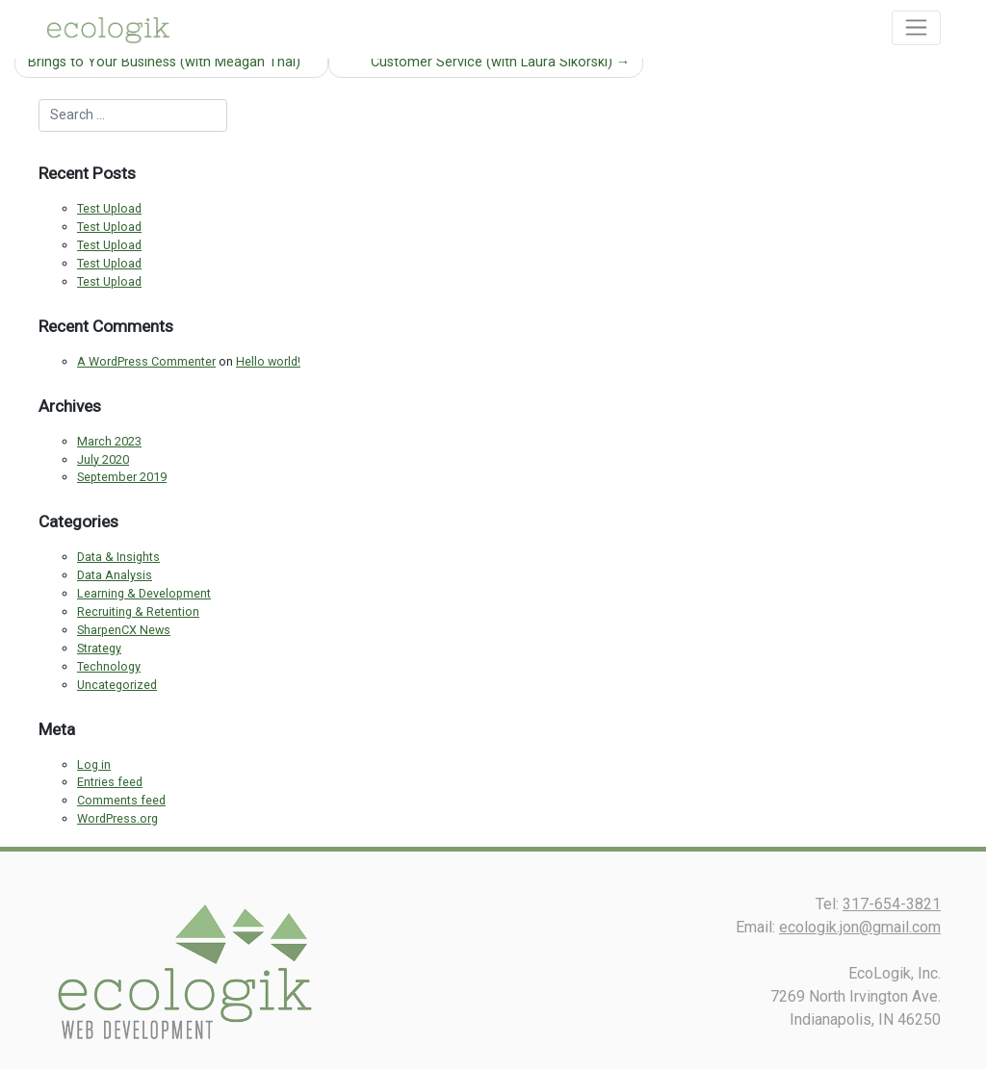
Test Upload (109, 208)
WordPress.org (117, 818)
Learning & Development (144, 593)
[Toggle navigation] (916, 28)
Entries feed (110, 782)
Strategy (99, 648)
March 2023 (109, 441)
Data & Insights (118, 556)
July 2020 (103, 459)
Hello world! (268, 361)
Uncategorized (117, 684)
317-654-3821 (892, 904)
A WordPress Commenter (146, 361)
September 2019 (122, 477)
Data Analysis (114, 575)
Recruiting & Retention (138, 611)
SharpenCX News (123, 630)
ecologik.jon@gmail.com (860, 927)
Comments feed (121, 800)
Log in (94, 764)
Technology (109, 666)
